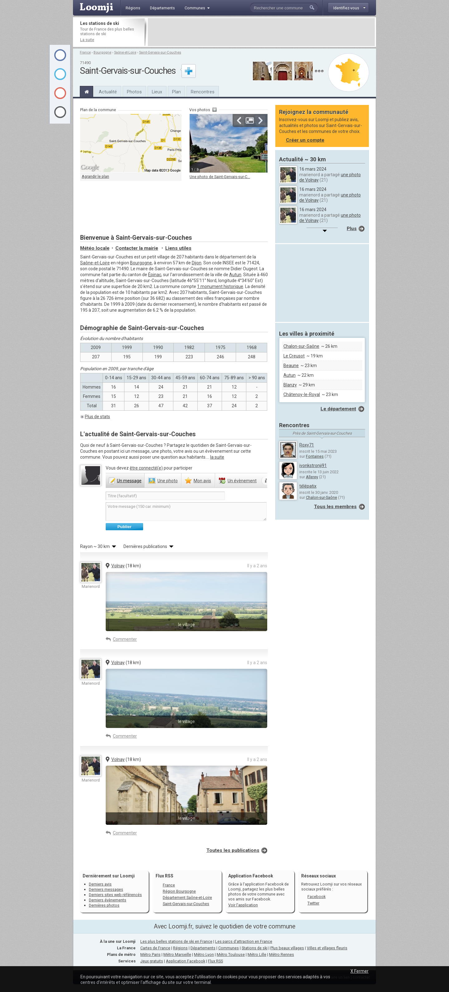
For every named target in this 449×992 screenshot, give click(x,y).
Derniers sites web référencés (115, 894)
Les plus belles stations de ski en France (176, 941)
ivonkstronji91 (313, 465)
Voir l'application (243, 905)
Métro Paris (150, 954)
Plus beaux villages (287, 948)
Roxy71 (306, 444)
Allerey (312, 477)
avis (202, 480)
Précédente (239, 120)
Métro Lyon (204, 954)
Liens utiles (178, 248)
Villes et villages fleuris (327, 948)
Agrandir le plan (95, 176)
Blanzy (290, 384)
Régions (180, 948)
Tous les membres (335, 506)
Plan (176, 92)
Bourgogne (102, 52)
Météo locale (94, 248)
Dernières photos (104, 905)
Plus (352, 228)
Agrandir (250, 120)
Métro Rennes (281, 954)
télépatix (307, 486)
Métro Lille (257, 954)
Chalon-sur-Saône (301, 346)
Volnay (118, 565)
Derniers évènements (107, 900)
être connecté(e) (146, 467)
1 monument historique (220, 286)
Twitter (313, 903)
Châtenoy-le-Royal (301, 394)
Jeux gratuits (151, 961)
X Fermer (359, 971)
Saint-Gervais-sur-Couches (160, 52)
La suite (87, 39)
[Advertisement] (261, 32)
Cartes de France (155, 948)
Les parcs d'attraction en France (243, 941)
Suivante (260, 120)
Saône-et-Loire (125, 52)
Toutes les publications (232, 850)
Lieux (157, 92)
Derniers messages (106, 889)
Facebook (316, 896)
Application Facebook (185, 961)
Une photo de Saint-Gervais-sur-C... (220, 176)
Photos (134, 92)
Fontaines (315, 456)
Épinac (154, 274)
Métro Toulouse (231, 954)
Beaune (291, 365)
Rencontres (203, 92)
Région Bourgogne (179, 891)
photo (167, 480)
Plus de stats (97, 416)
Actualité (108, 92)
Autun (235, 274)
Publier (124, 526)
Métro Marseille (177, 954)
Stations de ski (255, 948)
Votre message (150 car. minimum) (186, 511)
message (129, 480)
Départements (203, 948)
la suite (217, 457)
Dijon (196, 262)
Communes (228, 948)
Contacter (136, 248)
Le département (338, 409)
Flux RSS (164, 875)
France (85, 52)
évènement (242, 480)
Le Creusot (294, 355)
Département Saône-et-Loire (187, 897)
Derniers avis (100, 884)
